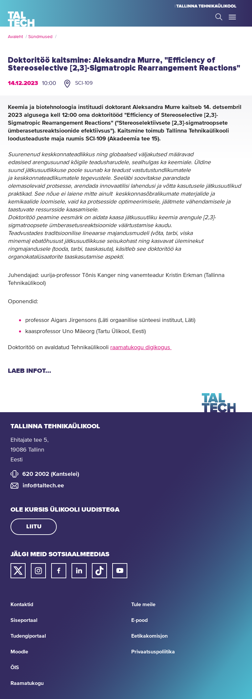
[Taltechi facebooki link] (58, 570)
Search (219, 17)
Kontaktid (21, 604)
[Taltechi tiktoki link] (99, 570)
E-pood (139, 620)
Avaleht (15, 36)
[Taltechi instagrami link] (38, 570)
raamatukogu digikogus (141, 347)
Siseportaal (23, 620)
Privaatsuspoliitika (153, 651)
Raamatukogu (27, 683)
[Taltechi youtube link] (119, 570)
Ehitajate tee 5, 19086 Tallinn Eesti (29, 450)
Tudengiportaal (28, 636)
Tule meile (143, 604)
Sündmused (40, 36)
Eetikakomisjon (149, 636)
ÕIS (14, 667)
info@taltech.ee (43, 486)
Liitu (33, 527)
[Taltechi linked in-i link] (79, 570)
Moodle (19, 651)
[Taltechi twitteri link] (18, 570)
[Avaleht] (21, 19)
